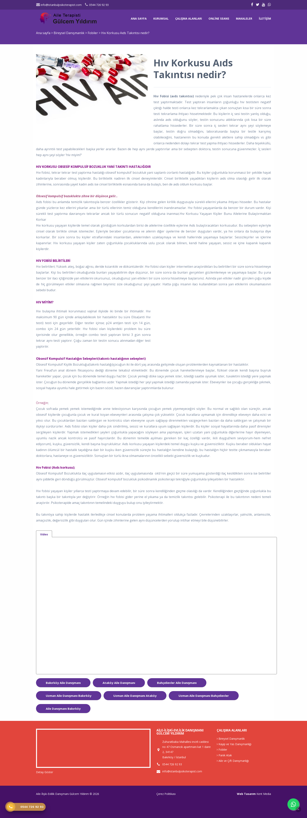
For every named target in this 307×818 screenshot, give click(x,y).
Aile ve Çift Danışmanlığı (233, 761)
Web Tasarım (246, 794)
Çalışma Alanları (188, 18)
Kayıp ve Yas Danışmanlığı (234, 744)
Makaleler (244, 18)
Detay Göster (44, 772)
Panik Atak (224, 755)
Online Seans (219, 18)
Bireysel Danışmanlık (69, 33)
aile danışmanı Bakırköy (63, 708)
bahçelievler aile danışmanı (177, 683)
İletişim (265, 18)
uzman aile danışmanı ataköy (135, 696)
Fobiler (93, 33)
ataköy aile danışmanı (119, 683)
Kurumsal (161, 18)
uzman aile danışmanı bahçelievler (204, 696)
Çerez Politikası (166, 794)
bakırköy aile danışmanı (63, 683)
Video (44, 534)
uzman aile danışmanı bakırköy (68, 696)
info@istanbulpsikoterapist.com (59, 5)
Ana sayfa (139, 18)
